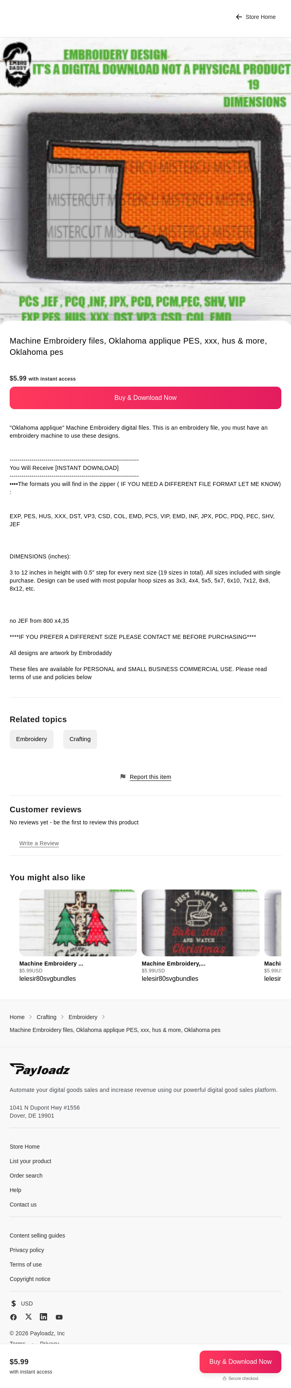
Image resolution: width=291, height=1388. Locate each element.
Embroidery (31, 738)
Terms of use (26, 1264)
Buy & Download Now (145, 397)
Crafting (80, 738)
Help (15, 1190)
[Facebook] (13, 1317)
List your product (31, 1161)
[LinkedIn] (43, 1316)
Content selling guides (37, 1235)
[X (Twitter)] (28, 1316)
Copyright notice (30, 1279)
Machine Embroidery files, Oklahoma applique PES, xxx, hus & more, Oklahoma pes (115, 1030)
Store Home (256, 17)
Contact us (23, 1204)
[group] (78, 937)
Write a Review (39, 843)
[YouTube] (59, 1317)
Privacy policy (27, 1250)
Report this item (145, 776)
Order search (26, 1175)
